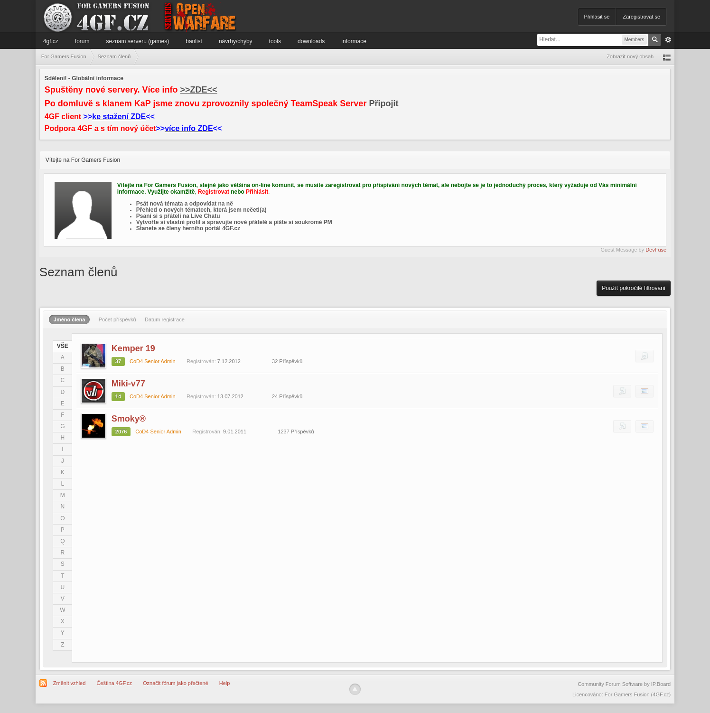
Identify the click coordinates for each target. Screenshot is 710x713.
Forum (82, 41)
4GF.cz (50, 41)
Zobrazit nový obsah (630, 56)
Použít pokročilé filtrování (633, 288)
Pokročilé (668, 40)
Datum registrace (165, 319)
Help (224, 683)
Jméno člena (69, 319)
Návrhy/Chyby (235, 41)
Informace (353, 41)
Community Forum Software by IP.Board (624, 684)
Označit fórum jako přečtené (175, 683)
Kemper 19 (133, 348)
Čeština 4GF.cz (114, 683)
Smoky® (129, 418)
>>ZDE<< (198, 89)
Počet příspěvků (117, 319)
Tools (275, 41)
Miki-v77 (128, 383)
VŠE (62, 346)
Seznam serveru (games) (137, 41)
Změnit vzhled (69, 683)
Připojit (383, 103)
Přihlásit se (597, 16)
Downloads (311, 41)
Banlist (194, 41)
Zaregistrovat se (641, 16)
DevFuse (655, 250)
